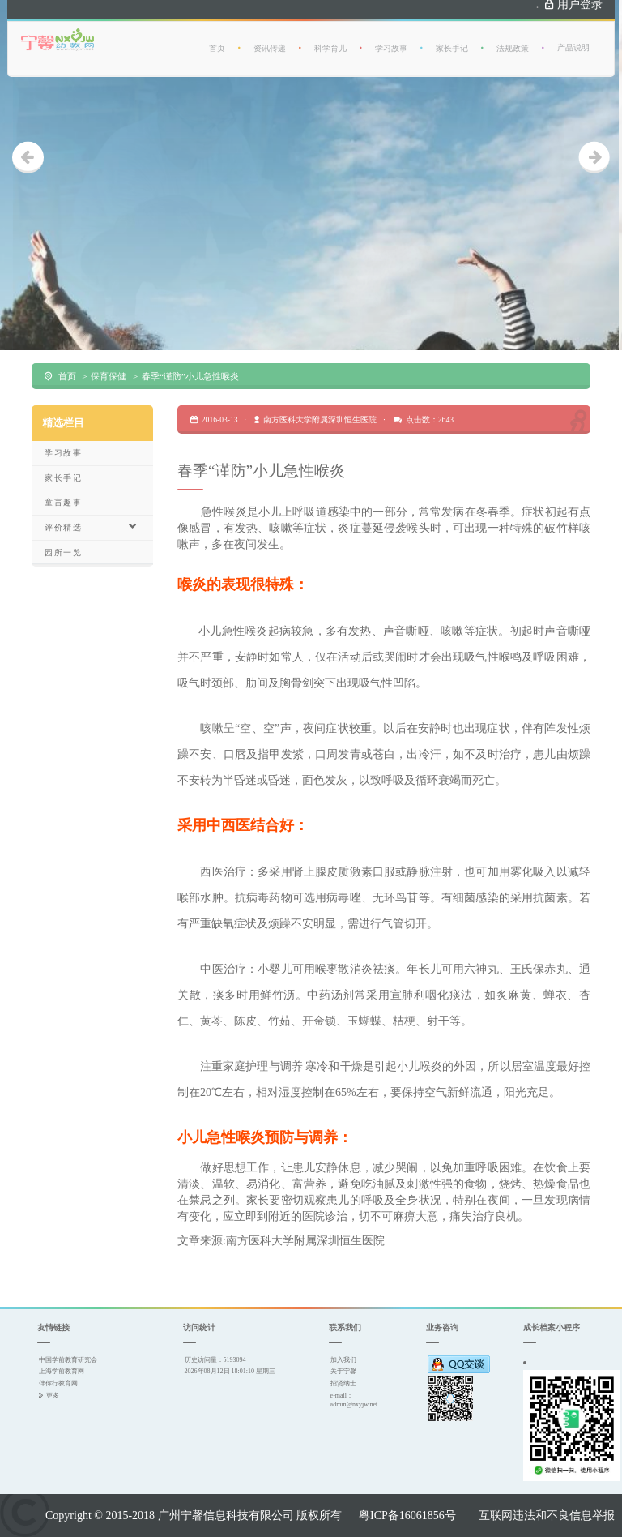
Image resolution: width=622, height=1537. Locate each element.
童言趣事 (63, 502)
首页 (217, 38)
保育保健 (108, 376)
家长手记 (452, 38)
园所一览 (63, 552)
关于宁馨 (343, 1371)
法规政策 (512, 38)
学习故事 (391, 38)
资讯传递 (269, 38)
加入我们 (343, 1359)
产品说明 (573, 37)
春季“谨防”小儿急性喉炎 (190, 376)
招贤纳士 (343, 1383)
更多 (52, 1395)
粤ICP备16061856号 (407, 1515)
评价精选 (91, 527)
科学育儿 (330, 38)
